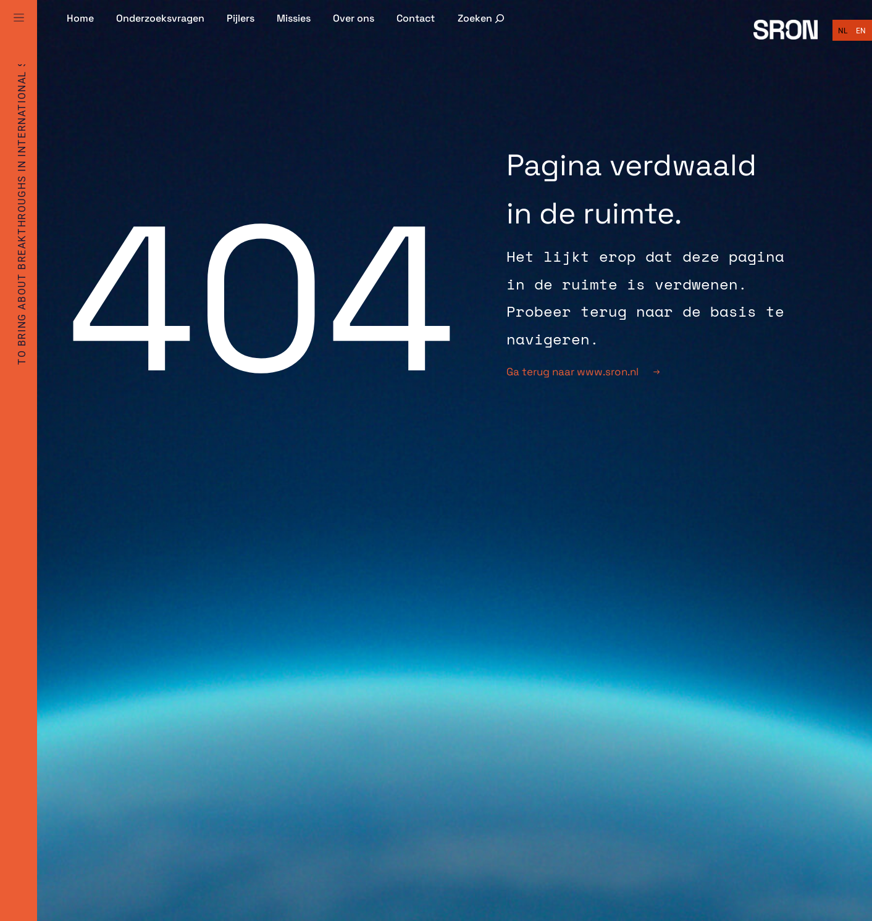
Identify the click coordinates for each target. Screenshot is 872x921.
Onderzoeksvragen (160, 18)
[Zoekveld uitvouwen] (482, 18)
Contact (415, 18)
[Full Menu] (18, 32)
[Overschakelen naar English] (861, 31)
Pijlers (240, 18)
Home (80, 18)
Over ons (353, 18)
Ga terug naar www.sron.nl (583, 371)
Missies (294, 18)
